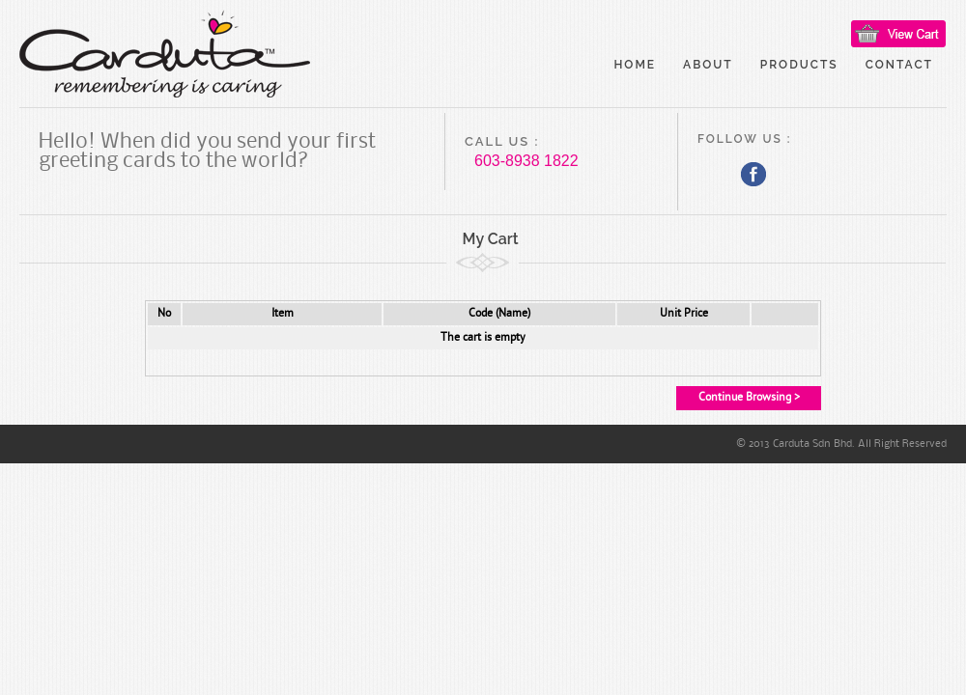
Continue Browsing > (749, 397)
